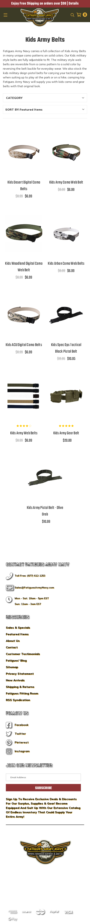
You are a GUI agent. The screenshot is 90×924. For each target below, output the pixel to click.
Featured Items (17, 634)
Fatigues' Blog (16, 660)
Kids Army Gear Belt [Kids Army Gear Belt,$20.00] (66, 433)
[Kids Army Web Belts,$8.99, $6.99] (23, 395)
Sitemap (12, 667)
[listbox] (53, 109)
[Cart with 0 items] (80, 15)
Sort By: (12, 109)
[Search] (72, 15)
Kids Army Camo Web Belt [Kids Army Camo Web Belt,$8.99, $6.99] (66, 182)
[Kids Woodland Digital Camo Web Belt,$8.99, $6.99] (23, 233)
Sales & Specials (18, 627)
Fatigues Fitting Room (22, 693)
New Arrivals (15, 680)
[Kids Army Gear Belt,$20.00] (66, 395)
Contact (12, 647)
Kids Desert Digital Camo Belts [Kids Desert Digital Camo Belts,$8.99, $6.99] (23, 185)
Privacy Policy (51, 890)
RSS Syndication (18, 700)
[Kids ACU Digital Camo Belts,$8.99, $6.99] (23, 314)
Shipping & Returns (20, 687)
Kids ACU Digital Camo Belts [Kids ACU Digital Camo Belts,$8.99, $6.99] (24, 345)
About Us (13, 641)
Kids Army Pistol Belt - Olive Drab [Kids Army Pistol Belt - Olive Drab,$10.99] (45, 511)
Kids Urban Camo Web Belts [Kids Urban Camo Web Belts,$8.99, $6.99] (66, 263)
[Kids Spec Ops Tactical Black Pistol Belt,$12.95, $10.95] (66, 314)
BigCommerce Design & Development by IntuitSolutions (45, 884)
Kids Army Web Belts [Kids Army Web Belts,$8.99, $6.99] (24, 433)
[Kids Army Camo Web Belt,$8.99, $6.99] (66, 152)
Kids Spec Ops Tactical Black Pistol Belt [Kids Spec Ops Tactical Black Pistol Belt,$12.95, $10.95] (66, 348)
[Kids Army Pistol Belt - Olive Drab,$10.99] (45, 477)
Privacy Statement (20, 673)
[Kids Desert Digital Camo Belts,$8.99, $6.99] (23, 152)
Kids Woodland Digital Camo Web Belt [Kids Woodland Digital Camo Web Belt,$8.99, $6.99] (24, 266)
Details (74, 3)
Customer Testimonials (23, 654)
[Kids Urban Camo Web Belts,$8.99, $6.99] (66, 233)
